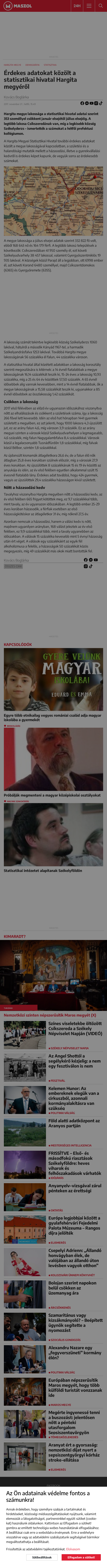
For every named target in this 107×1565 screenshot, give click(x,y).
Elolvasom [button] (73, 1549)
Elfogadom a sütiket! (81, 1557)
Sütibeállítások (42, 1557)
